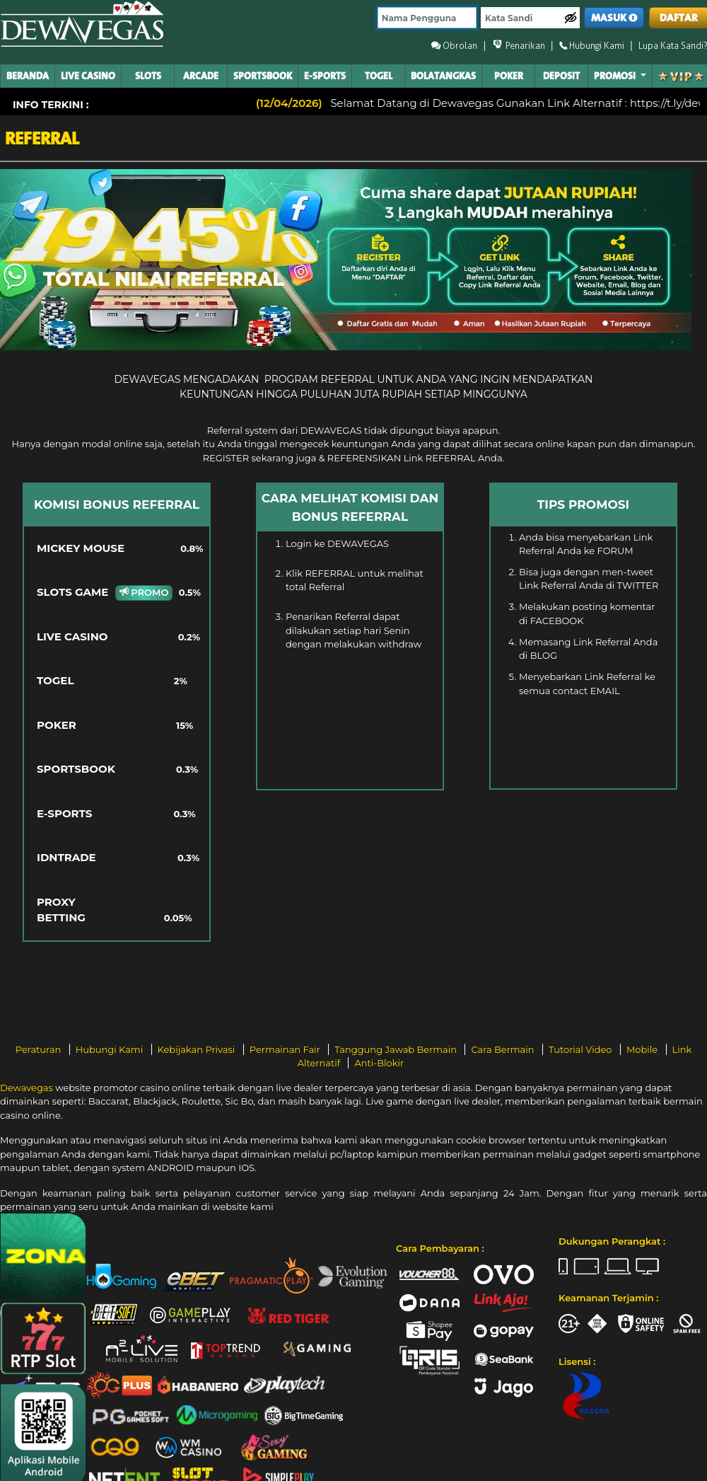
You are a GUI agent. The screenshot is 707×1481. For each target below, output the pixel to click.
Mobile (643, 1049)
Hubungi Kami (111, 1049)
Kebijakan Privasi (198, 1049)
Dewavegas (26, 1087)
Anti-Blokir (379, 1062)
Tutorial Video (581, 1049)
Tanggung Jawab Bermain (396, 1049)
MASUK (614, 18)
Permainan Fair (286, 1049)
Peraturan (40, 1049)
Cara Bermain (503, 1049)
